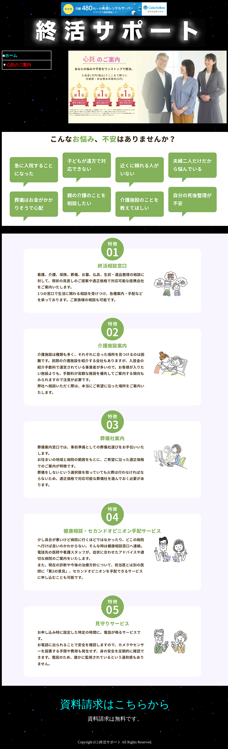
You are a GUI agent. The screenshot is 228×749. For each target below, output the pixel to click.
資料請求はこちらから (115, 704)
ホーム (11, 55)
